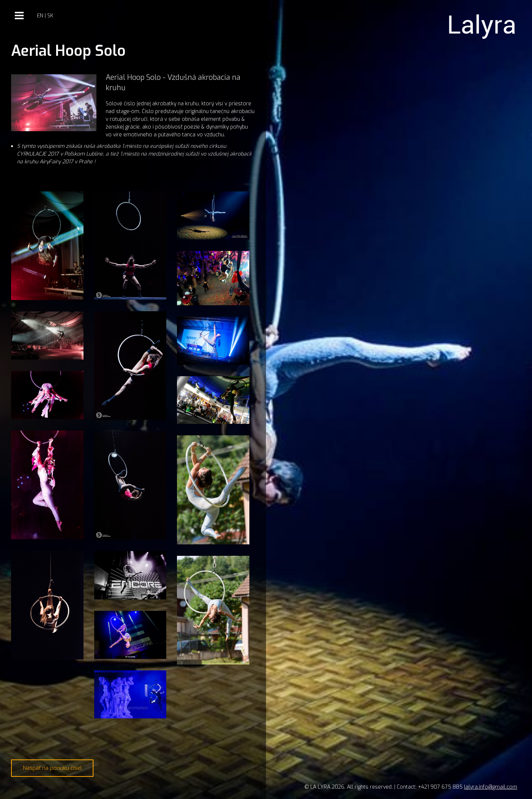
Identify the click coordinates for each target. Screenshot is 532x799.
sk (50, 15)
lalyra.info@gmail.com (490, 786)
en (40, 15)
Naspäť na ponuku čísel (52, 768)
